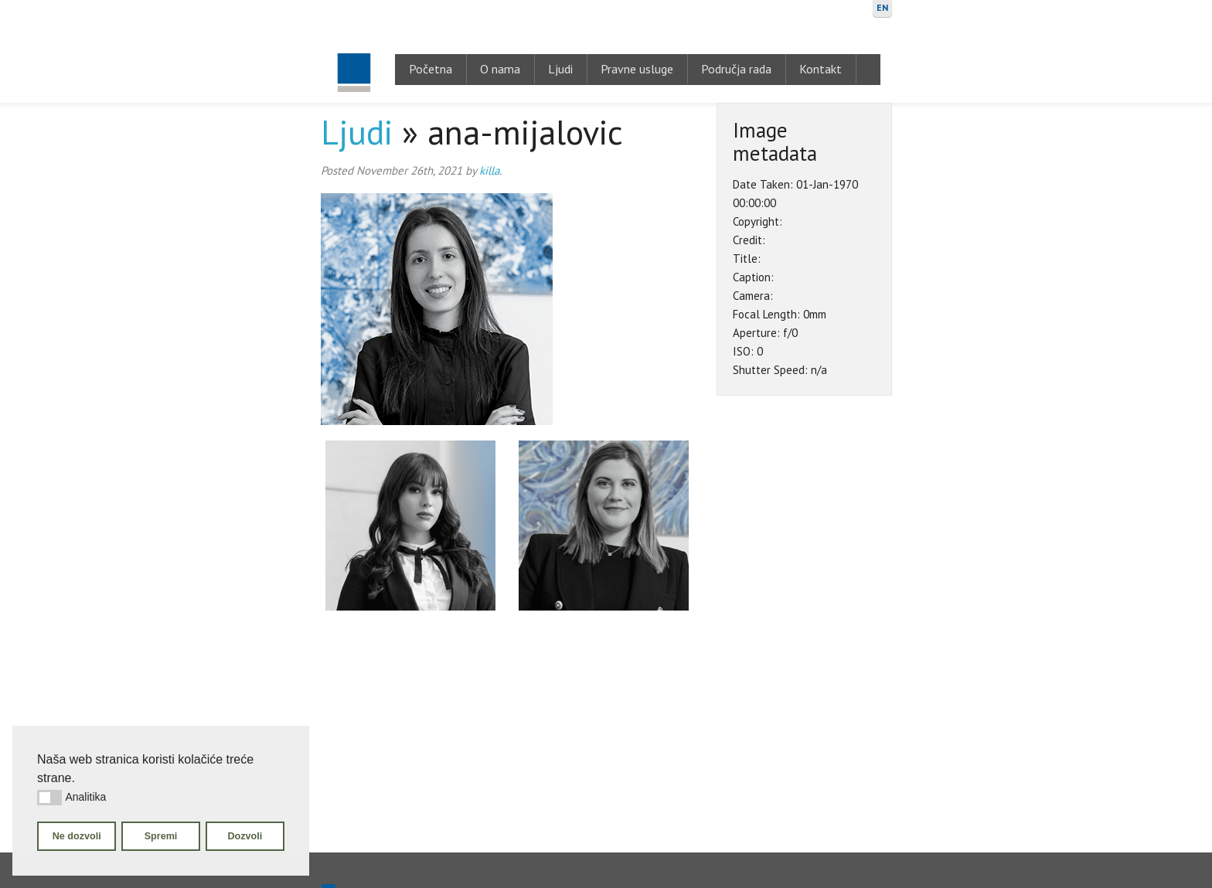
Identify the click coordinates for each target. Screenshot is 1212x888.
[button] (49, 797)
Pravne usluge (637, 69)
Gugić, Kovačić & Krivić (353, 51)
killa (489, 170)
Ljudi (560, 69)
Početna (430, 69)
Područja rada (736, 69)
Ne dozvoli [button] (77, 836)
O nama (500, 69)
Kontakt (820, 69)
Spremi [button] (161, 836)
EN (882, 7)
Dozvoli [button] (244, 836)
